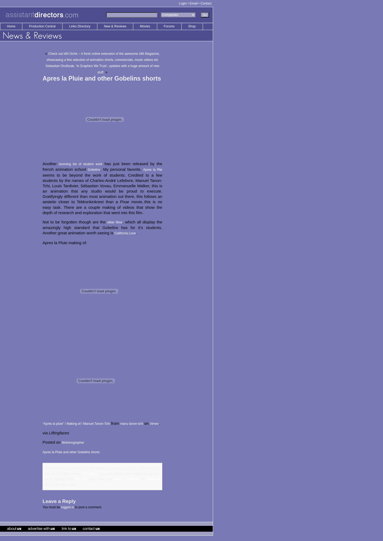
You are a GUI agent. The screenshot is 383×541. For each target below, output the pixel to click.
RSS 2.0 (81, 479)
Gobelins (94, 170)
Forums (169, 26)
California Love (125, 233)
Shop (192, 26)
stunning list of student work (80, 164)
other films (114, 222)
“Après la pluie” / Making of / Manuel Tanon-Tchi (76, 424)
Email (194, 3)
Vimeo (154, 424)
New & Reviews (115, 26)
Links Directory (80, 26)
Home (11, 26)
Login (183, 3)
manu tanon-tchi (131, 424)
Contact (206, 3)
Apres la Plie (152, 170)
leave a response (126, 479)
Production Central (42, 26)
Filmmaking (89, 474)
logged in (67, 507)
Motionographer (73, 442)
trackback (153, 479)
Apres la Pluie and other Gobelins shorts (71, 452)
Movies (145, 26)
